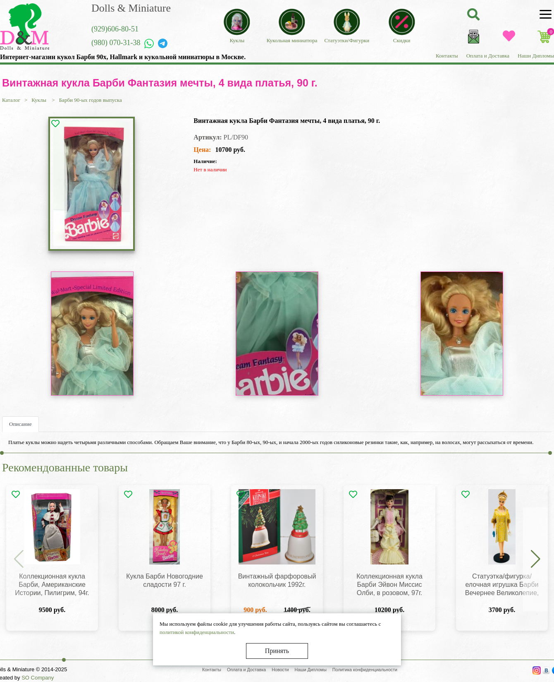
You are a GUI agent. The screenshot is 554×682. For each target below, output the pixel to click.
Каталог (11, 100)
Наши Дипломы (536, 56)
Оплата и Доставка (487, 56)
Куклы (39, 100)
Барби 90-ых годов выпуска (90, 100)
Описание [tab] (20, 424)
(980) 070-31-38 (115, 42)
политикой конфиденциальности (197, 632)
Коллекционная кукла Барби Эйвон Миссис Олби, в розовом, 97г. (389, 584)
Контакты (447, 56)
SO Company (37, 678)
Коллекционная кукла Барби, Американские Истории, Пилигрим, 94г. (52, 584)
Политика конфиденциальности (364, 669)
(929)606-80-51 (114, 29)
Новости (280, 669)
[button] (535, 559)
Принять (277, 650)
